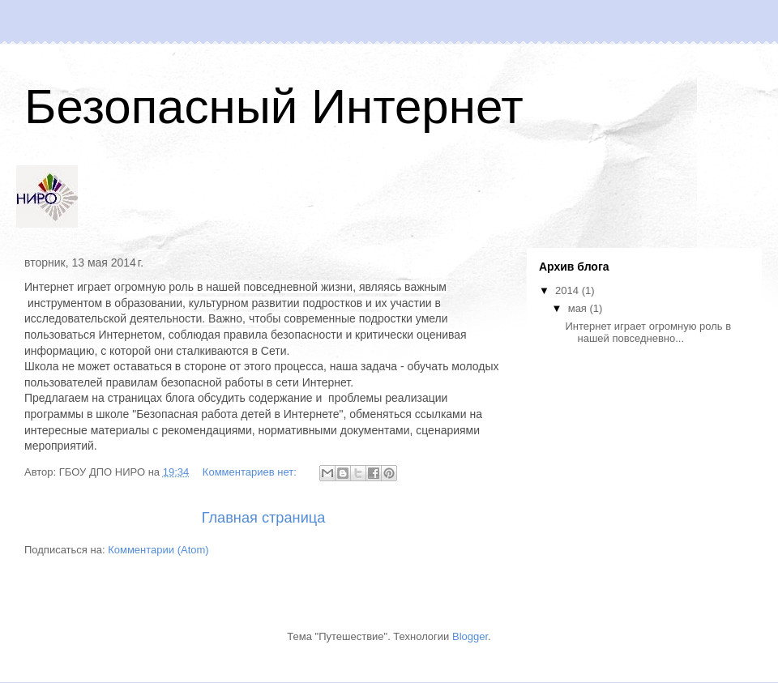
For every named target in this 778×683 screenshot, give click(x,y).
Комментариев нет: (251, 472)
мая (579, 308)
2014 (568, 290)
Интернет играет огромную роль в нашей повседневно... (648, 332)
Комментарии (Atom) (158, 550)
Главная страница (264, 518)
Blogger (470, 636)
